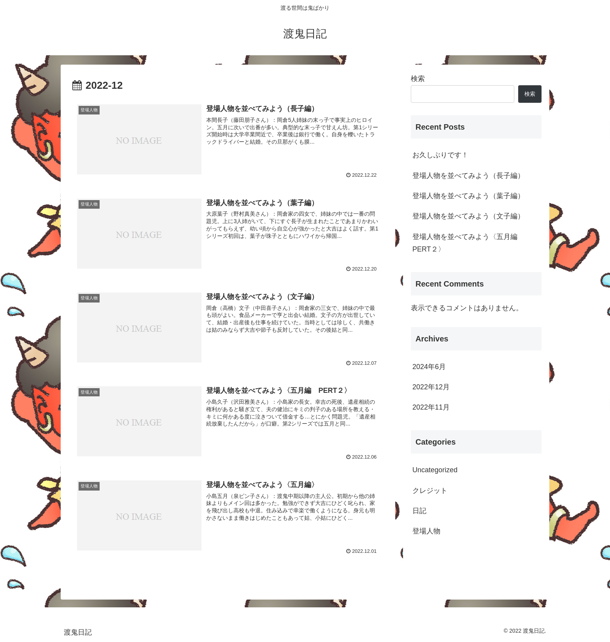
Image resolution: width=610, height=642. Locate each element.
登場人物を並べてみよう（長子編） (468, 175)
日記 (419, 511)
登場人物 (426, 531)
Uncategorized (434, 470)
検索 (418, 79)
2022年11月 (431, 407)
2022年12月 (431, 387)
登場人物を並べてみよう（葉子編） (468, 196)
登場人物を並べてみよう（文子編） (468, 216)
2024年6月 (429, 367)
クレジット (429, 490)
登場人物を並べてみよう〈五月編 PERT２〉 (468, 243)
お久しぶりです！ (440, 155)
